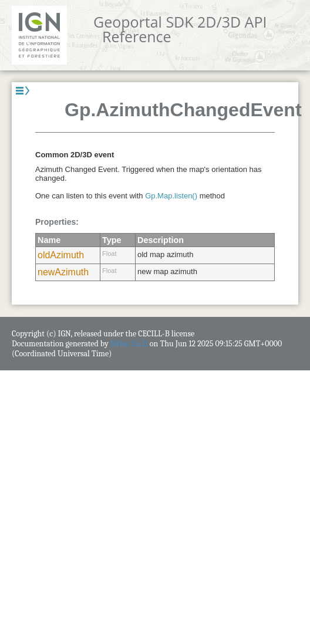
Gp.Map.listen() (171, 195)
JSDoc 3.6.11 (129, 344)
